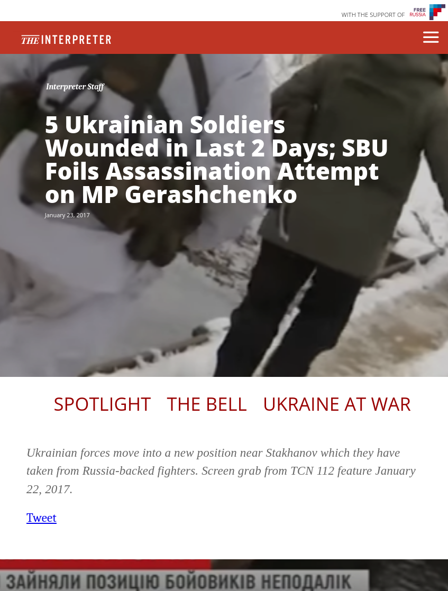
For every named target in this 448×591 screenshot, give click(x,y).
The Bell (207, 403)
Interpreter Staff (75, 86)
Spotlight (102, 403)
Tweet (41, 518)
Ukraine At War (337, 403)
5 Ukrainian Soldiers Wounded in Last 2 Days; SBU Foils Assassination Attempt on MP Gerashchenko (217, 159)
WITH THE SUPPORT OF (373, 15)
